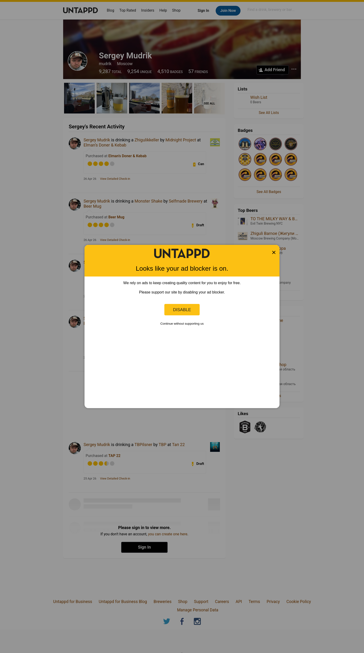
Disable (182, 309)
